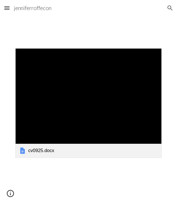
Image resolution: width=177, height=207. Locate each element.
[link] (88, 103)
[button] (7, 8)
